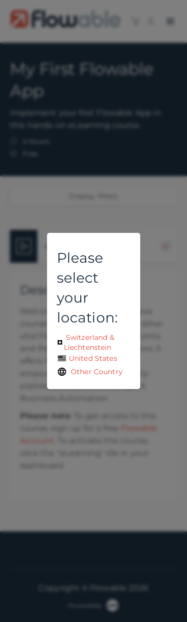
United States (87, 358)
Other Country (90, 372)
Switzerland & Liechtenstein (85, 342)
